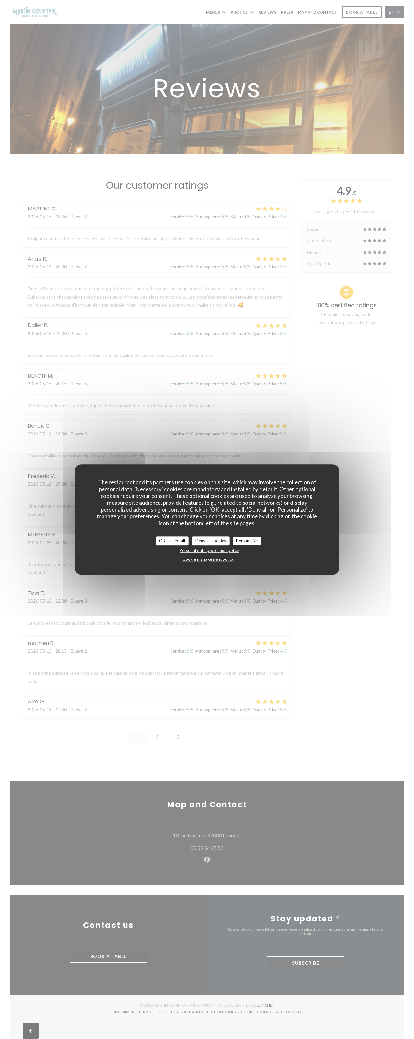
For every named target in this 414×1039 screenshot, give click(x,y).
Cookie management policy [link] (208, 559)
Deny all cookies (210, 540)
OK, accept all (172, 540)
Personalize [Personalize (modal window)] (247, 540)
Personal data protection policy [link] (209, 550)
